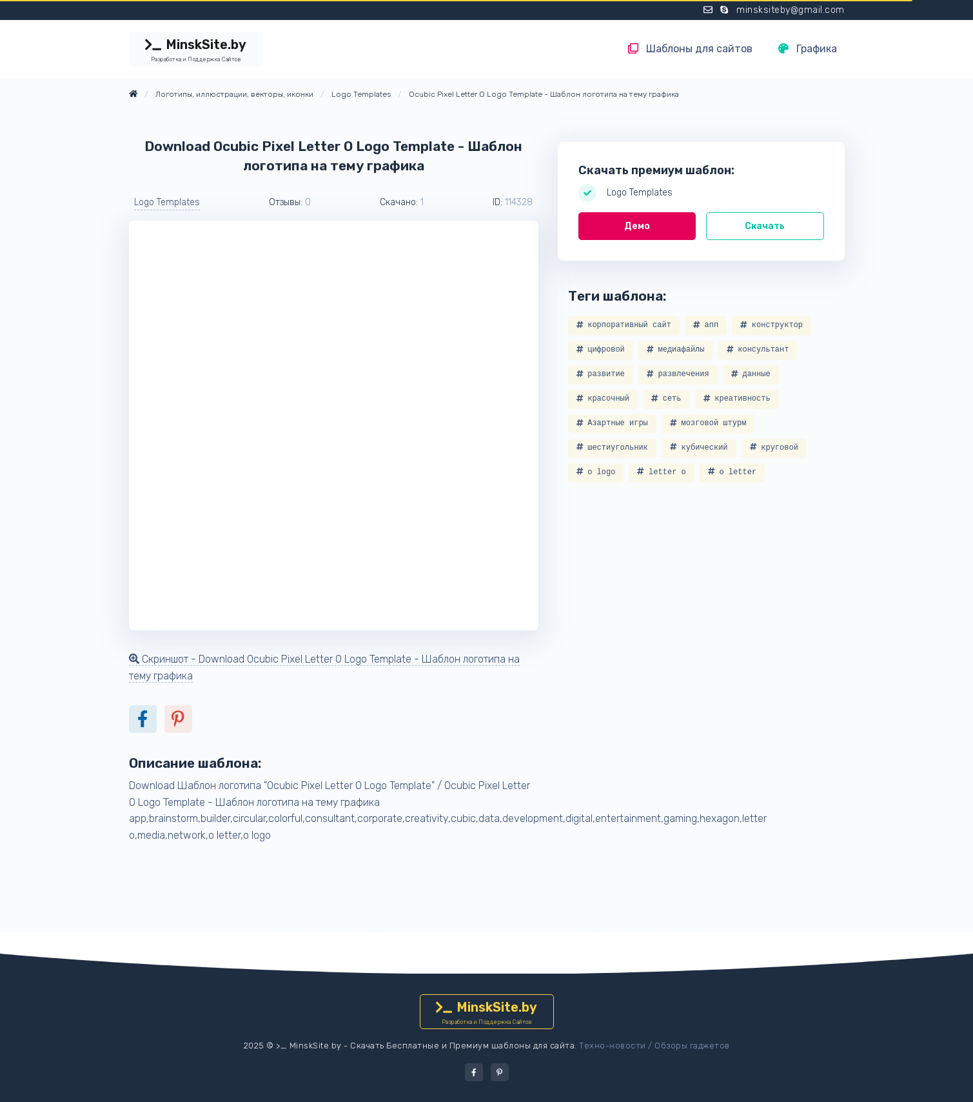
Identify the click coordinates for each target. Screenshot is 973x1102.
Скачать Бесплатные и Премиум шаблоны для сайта (462, 1045)
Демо (637, 226)
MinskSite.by (196, 50)
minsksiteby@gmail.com (790, 10)
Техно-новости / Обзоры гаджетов (654, 1045)
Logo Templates (167, 202)
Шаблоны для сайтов (690, 49)
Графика (807, 49)
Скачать (765, 226)
